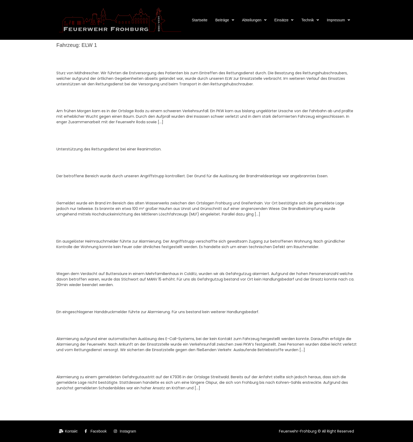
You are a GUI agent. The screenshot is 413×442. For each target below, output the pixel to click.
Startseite (199, 20)
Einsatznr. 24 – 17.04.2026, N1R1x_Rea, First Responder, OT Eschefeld (127, 136)
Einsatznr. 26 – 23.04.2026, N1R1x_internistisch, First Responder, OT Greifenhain (137, 60)
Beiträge (224, 20)
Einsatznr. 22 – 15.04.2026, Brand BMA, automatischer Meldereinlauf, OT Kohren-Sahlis (143, 163)
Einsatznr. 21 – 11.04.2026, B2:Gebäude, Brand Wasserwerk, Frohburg (126, 190)
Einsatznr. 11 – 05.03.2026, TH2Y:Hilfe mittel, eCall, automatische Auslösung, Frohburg (143, 326)
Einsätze (284, 20)
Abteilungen (254, 20)
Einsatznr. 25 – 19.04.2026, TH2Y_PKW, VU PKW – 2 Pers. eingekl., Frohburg (132, 98)
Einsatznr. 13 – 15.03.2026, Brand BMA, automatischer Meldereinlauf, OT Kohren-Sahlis (143, 299)
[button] (224, 20)
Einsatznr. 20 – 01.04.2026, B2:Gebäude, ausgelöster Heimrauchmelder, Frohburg (137, 228)
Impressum (338, 20)
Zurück (64, 399)
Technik (310, 20)
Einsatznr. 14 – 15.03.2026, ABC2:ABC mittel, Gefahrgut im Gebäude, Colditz (132, 261)
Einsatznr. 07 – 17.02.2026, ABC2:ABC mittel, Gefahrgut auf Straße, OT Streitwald (137, 364)
